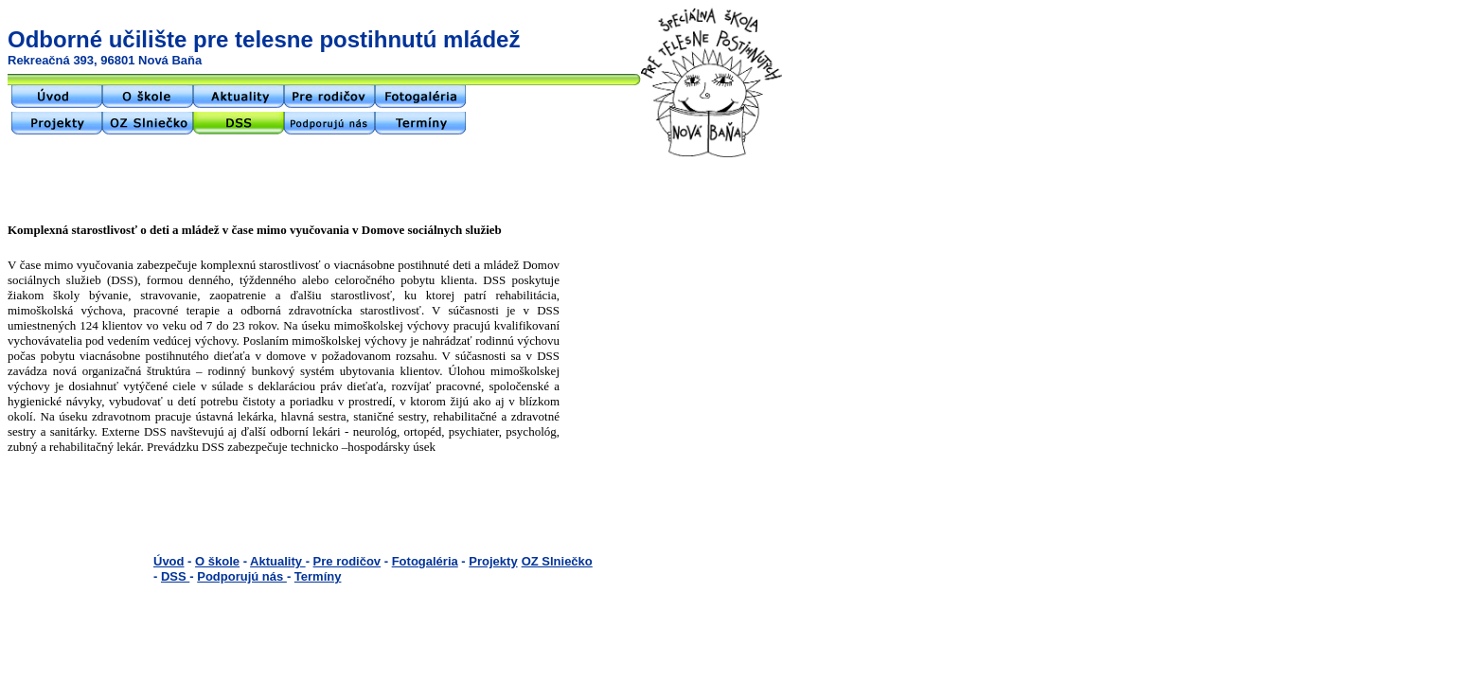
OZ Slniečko (557, 561)
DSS (175, 576)
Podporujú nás (242, 576)
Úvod (169, 561)
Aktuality (278, 561)
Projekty (493, 561)
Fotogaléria (425, 561)
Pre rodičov (347, 561)
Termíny (318, 576)
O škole (217, 561)
